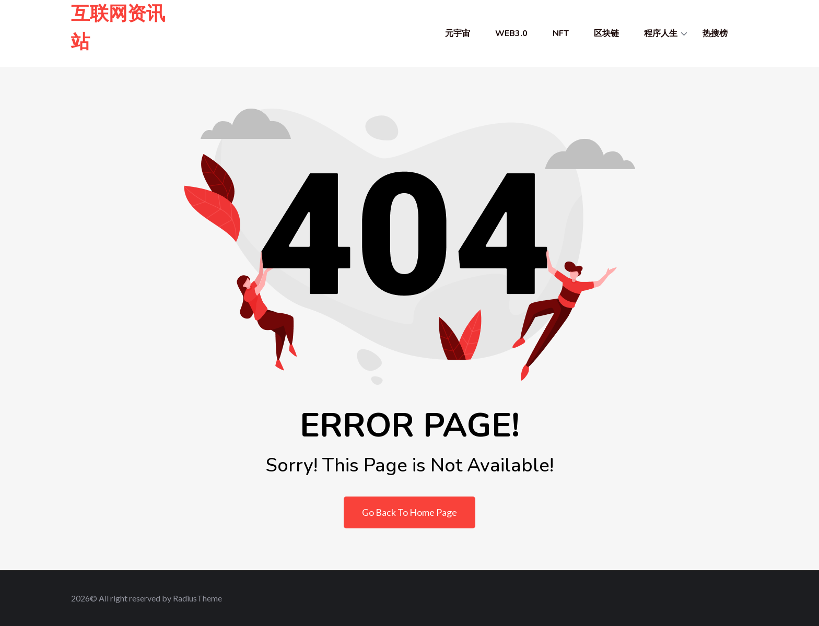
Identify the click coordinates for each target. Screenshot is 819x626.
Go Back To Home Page (409, 512)
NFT (561, 33)
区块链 (606, 33)
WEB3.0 (511, 33)
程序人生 (660, 33)
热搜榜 (715, 33)
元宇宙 (457, 33)
